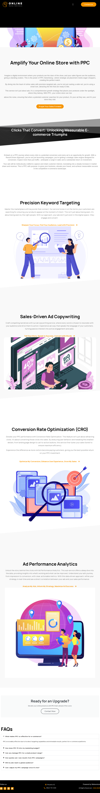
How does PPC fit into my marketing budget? (26, 750)
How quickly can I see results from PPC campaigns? (29, 760)
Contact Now (50, 713)
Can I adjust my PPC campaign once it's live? (26, 770)
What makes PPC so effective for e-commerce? (27, 738)
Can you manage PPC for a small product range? (27, 755)
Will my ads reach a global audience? (22, 765)
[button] (73, 4)
